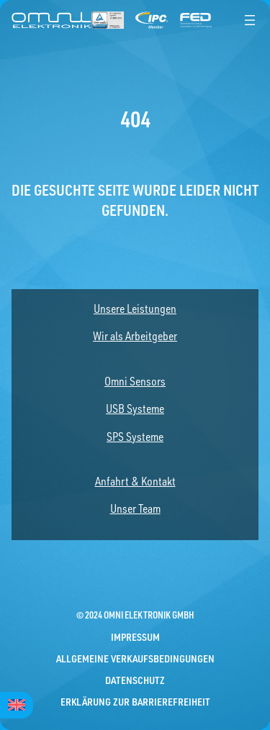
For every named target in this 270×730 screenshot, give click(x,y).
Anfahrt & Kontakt (135, 481)
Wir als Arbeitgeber (135, 336)
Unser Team (135, 508)
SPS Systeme (135, 436)
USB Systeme (135, 408)
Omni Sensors (135, 381)
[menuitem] (16, 705)
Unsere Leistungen (135, 308)
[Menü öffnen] (249, 20)
